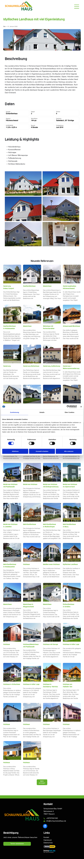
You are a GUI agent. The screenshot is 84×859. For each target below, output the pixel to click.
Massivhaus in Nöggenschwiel (28, 605)
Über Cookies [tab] (69, 412)
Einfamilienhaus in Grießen (68, 605)
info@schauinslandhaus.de (56, 821)
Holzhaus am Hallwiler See (67, 685)
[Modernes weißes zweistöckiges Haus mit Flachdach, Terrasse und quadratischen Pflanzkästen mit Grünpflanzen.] (12, 512)
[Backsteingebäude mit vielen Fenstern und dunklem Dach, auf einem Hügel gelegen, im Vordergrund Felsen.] (32, 512)
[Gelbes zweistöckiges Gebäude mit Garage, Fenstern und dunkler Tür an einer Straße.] (72, 394)
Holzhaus (26, 564)
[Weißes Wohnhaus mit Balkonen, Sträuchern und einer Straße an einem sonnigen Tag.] (52, 512)
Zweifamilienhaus (29, 286)
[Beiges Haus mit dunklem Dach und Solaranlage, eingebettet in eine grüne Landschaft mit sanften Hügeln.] (32, 672)
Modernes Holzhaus (30, 484)
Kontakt (46, 837)
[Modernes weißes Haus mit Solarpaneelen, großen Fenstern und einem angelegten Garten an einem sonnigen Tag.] (12, 472)
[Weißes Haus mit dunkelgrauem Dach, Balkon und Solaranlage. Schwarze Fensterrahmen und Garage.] (52, 274)
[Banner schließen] (81, 406)
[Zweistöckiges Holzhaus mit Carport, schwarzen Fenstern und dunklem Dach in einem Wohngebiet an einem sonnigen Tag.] (32, 712)
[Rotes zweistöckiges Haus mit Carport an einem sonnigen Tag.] (12, 632)
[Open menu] (76, 6)
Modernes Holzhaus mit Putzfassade (10, 485)
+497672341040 (52, 818)
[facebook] (45, 826)
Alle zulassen (68, 451)
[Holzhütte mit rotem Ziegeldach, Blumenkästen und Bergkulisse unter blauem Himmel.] (72, 314)
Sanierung (7, 366)
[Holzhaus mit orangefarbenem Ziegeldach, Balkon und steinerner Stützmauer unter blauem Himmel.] (72, 672)
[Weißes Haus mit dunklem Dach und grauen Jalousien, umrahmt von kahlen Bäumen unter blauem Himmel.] (32, 274)
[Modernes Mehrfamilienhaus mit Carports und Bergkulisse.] (12, 552)
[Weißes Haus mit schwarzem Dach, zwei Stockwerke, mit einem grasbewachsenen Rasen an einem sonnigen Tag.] (52, 712)
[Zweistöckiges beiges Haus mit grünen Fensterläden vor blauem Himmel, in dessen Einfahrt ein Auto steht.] (52, 552)
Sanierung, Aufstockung (51, 366)
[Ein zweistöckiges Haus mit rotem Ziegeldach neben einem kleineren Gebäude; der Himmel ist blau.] (32, 552)
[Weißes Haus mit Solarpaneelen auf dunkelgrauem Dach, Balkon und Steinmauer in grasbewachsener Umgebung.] (52, 592)
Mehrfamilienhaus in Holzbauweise (9, 565)
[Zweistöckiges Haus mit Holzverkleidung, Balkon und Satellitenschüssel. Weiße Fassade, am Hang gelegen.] (52, 672)
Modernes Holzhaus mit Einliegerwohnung (50, 485)
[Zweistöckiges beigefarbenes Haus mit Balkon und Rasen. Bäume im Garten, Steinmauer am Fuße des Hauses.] (12, 314)
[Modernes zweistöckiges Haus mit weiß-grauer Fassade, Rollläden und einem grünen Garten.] (72, 472)
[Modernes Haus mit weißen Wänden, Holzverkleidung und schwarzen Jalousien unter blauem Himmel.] (12, 712)
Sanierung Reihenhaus (31, 366)
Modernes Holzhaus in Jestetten (10, 525)
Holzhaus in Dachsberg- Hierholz (50, 685)
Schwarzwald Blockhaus (71, 326)
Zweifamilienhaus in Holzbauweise (9, 327)
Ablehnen (15, 451)
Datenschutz (48, 843)
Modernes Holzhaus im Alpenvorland (70, 485)
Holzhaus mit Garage (50, 644)
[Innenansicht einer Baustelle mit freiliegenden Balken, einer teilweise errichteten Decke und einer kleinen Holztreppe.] (72, 274)
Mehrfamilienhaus (29, 524)
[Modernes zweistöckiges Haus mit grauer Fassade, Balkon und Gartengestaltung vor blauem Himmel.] (12, 672)
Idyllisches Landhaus (70, 564)
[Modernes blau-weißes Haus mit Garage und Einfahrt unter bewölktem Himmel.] (32, 314)
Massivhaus (47, 286)
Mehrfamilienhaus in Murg (69, 525)
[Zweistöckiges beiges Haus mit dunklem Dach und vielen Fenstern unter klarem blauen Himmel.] (52, 394)
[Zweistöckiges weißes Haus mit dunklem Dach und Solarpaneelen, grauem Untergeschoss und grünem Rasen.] (32, 592)
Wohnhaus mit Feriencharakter (49, 327)
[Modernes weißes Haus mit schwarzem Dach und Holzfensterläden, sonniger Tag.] (12, 750)
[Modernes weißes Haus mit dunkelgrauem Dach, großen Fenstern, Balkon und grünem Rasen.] (72, 632)
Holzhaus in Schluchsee (11, 684)
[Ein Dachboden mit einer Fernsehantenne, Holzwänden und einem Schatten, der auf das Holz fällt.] (72, 354)
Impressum (48, 840)
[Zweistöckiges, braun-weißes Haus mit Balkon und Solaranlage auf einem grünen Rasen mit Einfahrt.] (52, 314)
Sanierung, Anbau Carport (8, 287)
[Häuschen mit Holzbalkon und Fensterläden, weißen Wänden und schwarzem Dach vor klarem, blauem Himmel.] (72, 552)
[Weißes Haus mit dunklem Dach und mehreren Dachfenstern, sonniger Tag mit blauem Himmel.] (32, 354)
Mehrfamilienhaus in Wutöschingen (49, 525)
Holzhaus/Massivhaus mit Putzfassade (31, 645)
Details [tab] (42, 412)
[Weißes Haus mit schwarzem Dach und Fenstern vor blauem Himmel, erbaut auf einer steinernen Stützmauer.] (12, 592)
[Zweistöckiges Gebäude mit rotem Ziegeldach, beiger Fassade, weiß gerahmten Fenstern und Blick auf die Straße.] (52, 354)
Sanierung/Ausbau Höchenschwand (69, 287)
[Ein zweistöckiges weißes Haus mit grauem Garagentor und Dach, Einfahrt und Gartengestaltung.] (52, 632)
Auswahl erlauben (42, 451)
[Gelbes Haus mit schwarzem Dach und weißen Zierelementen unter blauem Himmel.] (32, 750)
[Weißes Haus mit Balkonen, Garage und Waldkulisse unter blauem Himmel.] (52, 472)
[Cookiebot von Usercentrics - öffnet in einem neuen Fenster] (68, 406)
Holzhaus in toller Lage (71, 644)
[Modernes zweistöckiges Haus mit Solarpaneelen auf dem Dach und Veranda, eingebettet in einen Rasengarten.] (72, 712)
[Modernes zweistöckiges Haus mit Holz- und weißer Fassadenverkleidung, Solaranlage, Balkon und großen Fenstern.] (32, 472)
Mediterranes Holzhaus (51, 564)
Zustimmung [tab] (14, 412)
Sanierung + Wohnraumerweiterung (71, 367)
